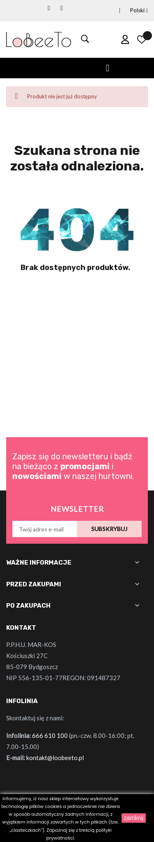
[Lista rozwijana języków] (129, 10)
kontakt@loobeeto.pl (55, 757)
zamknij (133, 818)
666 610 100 (50, 735)
